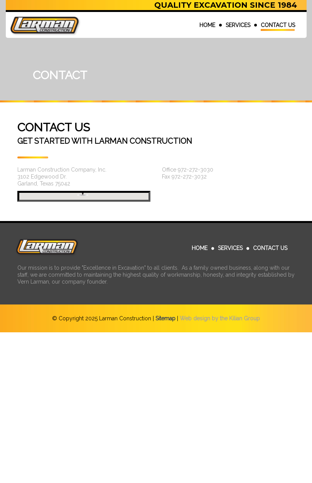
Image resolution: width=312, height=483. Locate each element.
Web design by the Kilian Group (220, 318)
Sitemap (165, 318)
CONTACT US (278, 25)
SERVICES (238, 25)
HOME (207, 25)
